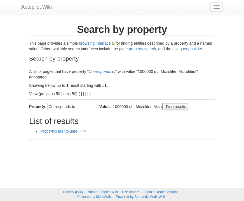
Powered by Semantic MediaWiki (140, 197)
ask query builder (187, 49)
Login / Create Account (160, 192)
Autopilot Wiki (36, 7)
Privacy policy (73, 192)
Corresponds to (102, 71)
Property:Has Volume (58, 131)
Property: (37, 106)
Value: (105, 106)
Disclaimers (130, 192)
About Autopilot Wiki (103, 192)
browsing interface (95, 43)
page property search (137, 49)
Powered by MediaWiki (95, 197)
